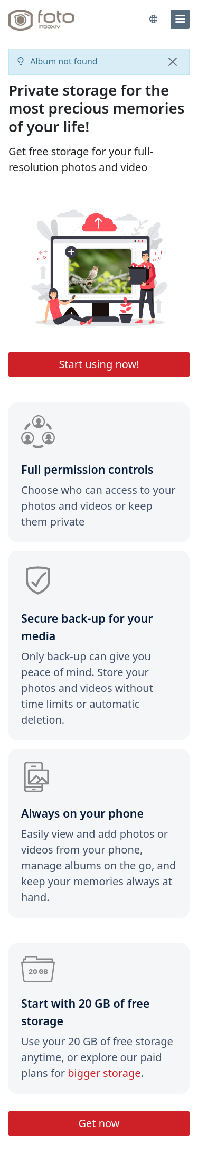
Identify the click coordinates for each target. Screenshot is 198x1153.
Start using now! (99, 364)
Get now (98, 1123)
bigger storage (104, 1073)
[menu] (180, 19)
